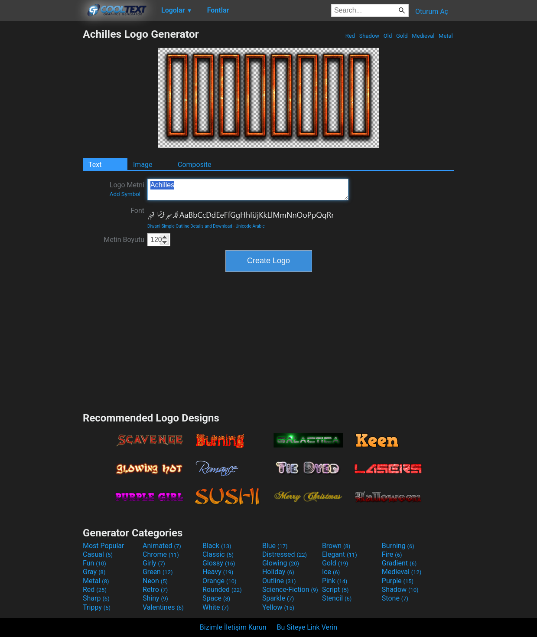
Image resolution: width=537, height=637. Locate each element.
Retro (155, 589)
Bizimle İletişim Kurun (233, 627)
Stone (395, 598)
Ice (331, 572)
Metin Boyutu (124, 239)
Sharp (96, 598)
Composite (195, 164)
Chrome (161, 554)
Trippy (97, 607)
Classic (218, 554)
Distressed (284, 554)
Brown (336, 546)
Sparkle (278, 598)
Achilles (247, 189)
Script (335, 589)
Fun (94, 563)
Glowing (280, 563)
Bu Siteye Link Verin (307, 627)
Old (388, 36)
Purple (397, 581)
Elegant (339, 554)
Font (137, 210)
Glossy (218, 563)
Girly (154, 563)
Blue (275, 546)
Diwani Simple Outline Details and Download (189, 226)
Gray (94, 572)
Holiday (278, 572)
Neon (155, 581)
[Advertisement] (41, 158)
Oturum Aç (431, 11)
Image (143, 164)
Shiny (155, 598)
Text (94, 164)
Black (216, 546)
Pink (335, 581)
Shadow (369, 36)
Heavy (217, 572)
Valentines (163, 607)
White (215, 607)
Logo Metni (127, 189)
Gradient (399, 563)
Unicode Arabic (250, 226)
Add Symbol (125, 194)
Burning (398, 546)
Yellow (278, 607)
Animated (162, 546)
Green (158, 572)
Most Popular (103, 546)
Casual (98, 554)
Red (350, 36)
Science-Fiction (290, 589)
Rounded (222, 589)
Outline (279, 581)
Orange (219, 581)
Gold (402, 36)
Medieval (423, 36)
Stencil (336, 598)
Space (216, 598)
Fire (392, 554)
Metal (445, 36)
